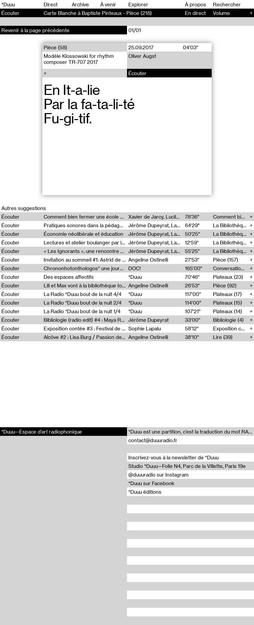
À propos (195, 4)
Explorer (138, 4)
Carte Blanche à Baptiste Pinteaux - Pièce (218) (98, 13)
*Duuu (8, 4)
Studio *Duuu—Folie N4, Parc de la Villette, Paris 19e (187, 466)
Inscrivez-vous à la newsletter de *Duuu (173, 457)
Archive (80, 4)
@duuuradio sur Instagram (158, 475)
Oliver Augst (142, 56)
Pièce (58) (55, 47)
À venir (108, 4)
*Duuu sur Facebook (151, 483)
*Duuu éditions (144, 492)
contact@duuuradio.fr (152, 440)
